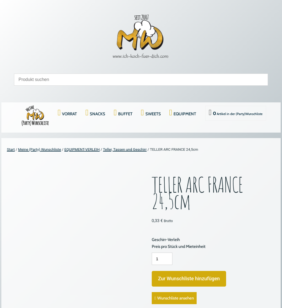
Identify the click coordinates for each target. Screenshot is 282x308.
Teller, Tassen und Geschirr (125, 149)
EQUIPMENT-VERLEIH (82, 149)
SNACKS (97, 113)
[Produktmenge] (162, 259)
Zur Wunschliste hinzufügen (189, 278)
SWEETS (153, 113)
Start (11, 149)
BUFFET (125, 113)
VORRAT (69, 113)
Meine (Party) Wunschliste (39, 149)
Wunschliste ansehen (175, 298)
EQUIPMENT (184, 113)
